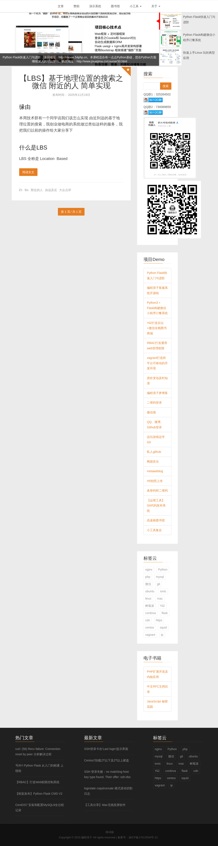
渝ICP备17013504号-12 (143, 837)
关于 (155, 6)
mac (160, 598)
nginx (148, 569)
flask (165, 613)
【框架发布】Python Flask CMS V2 (38, 793)
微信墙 (151, 412)
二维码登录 (154, 402)
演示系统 (95, 6)
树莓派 (149, 605)
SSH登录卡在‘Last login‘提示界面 (106, 749)
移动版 (110, 832)
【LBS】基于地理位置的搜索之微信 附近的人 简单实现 (71, 82)
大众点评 (65, 190)
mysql (160, 576)
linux (148, 598)
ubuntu (149, 591)
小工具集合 (154, 530)
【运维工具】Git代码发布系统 (156, 505)
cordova (150, 613)
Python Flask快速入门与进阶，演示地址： (31, 57)
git (158, 584)
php (147, 576)
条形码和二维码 (157, 490)
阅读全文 (28, 172)
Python (163, 569)
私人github (154, 451)
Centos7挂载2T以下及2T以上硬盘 (106, 760)
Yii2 (162, 605)
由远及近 (51, 190)
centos (149, 627)
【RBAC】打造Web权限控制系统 (37, 782)
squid (163, 627)
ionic (163, 591)
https (159, 620)
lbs (27, 190)
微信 (148, 584)
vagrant (150, 634)
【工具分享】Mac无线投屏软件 (104, 805)
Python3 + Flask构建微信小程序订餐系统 (157, 308)
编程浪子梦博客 (157, 393)
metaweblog (155, 471)
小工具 (136, 6)
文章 (61, 6)
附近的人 (37, 190)
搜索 (166, 86)
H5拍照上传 (155, 481)
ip (162, 634)
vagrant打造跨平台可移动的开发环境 (157, 363)
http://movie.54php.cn (73, 57)
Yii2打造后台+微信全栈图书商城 (156, 328)
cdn (147, 620)
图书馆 (115, 6)
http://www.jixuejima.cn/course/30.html (102, 61)
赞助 (76, 6)
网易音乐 (153, 461)
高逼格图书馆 (156, 520)
